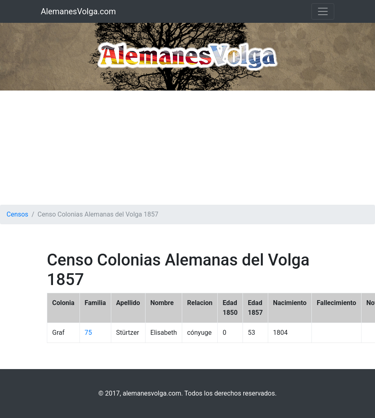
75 (88, 332)
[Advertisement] (187, 148)
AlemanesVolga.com (78, 11)
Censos (17, 214)
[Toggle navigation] (322, 11)
